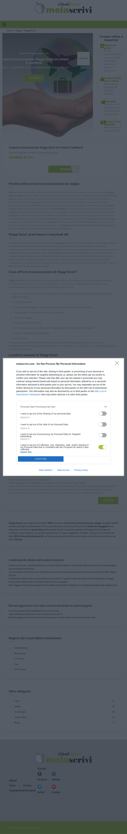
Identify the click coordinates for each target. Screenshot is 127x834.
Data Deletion (45, 470)
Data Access (63, 470)
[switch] (102, 413)
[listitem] (63, 406)
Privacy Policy (81, 470)
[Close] (118, 364)
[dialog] (63, 417)
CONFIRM (41, 459)
